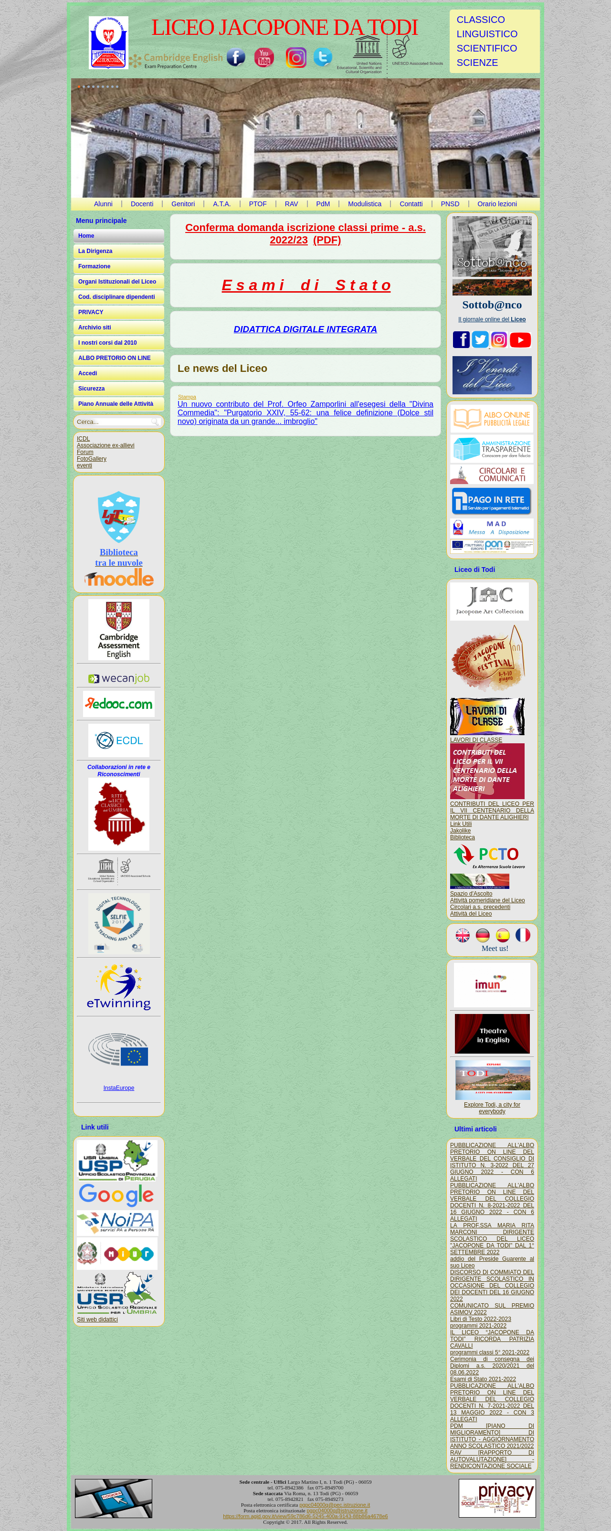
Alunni (103, 204)
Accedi (87, 373)
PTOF (258, 204)
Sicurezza (91, 388)
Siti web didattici (97, 1319)
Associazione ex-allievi (106, 445)
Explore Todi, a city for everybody (492, 1108)
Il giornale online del (492, 319)
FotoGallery (91, 458)
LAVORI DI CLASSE (487, 736)
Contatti (411, 204)
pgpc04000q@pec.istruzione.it (334, 1505)
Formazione (94, 266)
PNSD (450, 204)
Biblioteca (462, 837)
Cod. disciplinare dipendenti (116, 297)
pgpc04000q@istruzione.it (336, 1510)
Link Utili (461, 824)
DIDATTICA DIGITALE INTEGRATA (306, 329)
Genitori (183, 204)
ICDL (83, 438)
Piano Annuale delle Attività (115, 404)
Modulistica (364, 204)
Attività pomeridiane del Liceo (487, 900)
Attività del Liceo (471, 913)
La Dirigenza (95, 251)
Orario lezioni (497, 204)
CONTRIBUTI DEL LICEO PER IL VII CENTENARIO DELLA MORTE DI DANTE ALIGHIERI (492, 807)
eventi (84, 465)
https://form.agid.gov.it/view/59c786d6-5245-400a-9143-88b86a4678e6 (305, 1516)
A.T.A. (222, 204)
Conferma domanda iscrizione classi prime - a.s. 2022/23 (305, 234)
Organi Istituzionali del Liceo (117, 281)
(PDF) (327, 240)
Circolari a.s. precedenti (480, 907)
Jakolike (460, 830)
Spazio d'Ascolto (471, 893)
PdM (323, 204)
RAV (291, 204)
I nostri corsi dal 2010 (107, 342)
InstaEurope (119, 1088)
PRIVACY (90, 312)
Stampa (187, 397)
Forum (85, 452)
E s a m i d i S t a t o (306, 285)
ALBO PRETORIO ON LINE (114, 358)
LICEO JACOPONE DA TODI (284, 27)
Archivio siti (94, 327)
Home (86, 235)
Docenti (142, 204)
